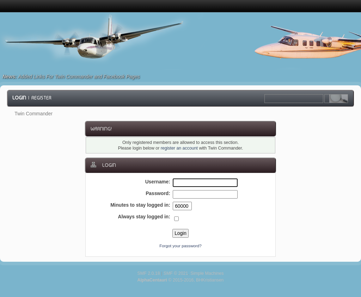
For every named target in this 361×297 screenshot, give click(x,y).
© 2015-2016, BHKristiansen (180, 280)
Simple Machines (207, 273)
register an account (179, 148)
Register (41, 98)
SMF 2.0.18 (148, 273)
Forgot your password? (180, 245)
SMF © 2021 (176, 273)
